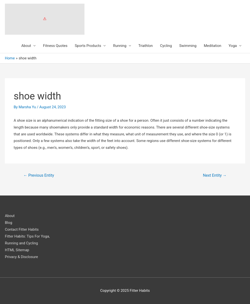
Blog (8, 222)
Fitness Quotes (55, 45)
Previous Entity (38, 175)
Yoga (233, 45)
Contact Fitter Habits (22, 229)
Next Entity (215, 175)
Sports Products (88, 45)
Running (119, 45)
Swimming (188, 45)
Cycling (166, 45)
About (26, 45)
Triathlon (145, 45)
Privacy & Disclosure (21, 257)
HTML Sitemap (17, 250)
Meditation (212, 45)
